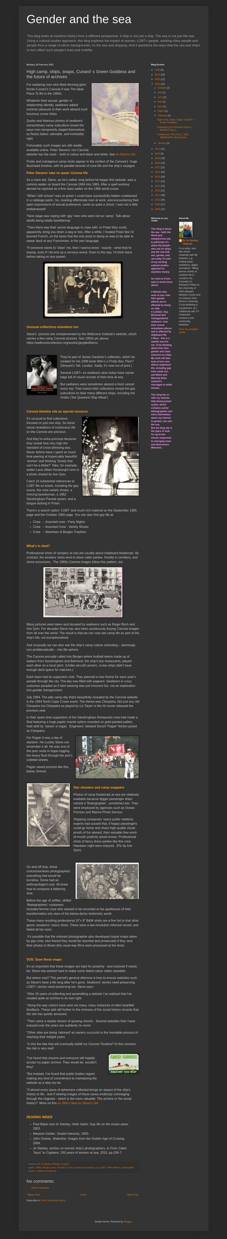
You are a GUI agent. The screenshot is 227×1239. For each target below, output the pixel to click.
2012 (158, 190)
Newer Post (33, 1194)
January (162, 143)
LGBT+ (103, 1167)
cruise (70, 1167)
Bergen (46, 1167)
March (161, 111)
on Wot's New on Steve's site (78, 1103)
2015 (158, 176)
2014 (158, 181)
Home (83, 1194)
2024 (158, 74)
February (163, 115)
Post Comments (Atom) (53, 1200)
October (162, 87)
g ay (97, 1167)
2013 (158, 186)
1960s (38, 1167)
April (160, 106)
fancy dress (88, 1167)
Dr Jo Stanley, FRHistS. (191, 242)
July (160, 92)
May (160, 101)
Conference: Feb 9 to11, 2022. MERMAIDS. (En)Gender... (173, 136)
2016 (158, 172)
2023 (158, 79)
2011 (158, 195)
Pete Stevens (114, 1167)
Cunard (77, 1167)
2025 (158, 70)
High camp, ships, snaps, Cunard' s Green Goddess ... (175, 121)
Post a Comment (40, 1187)
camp (53, 1167)
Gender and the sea (78, 19)
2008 (158, 209)
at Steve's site (125, 154)
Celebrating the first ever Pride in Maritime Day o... (174, 128)
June (160, 97)
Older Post (132, 1194)
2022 (158, 84)
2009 (158, 204)
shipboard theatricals (47, 1171)
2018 (158, 163)
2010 (158, 199)
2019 (158, 158)
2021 (158, 149)
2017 (158, 167)
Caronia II (61, 1167)
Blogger (128, 1221)
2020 (158, 153)
